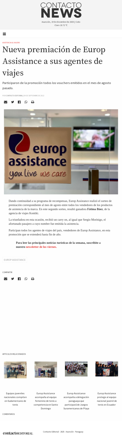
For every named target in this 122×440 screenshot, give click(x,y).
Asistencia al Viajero (11, 43)
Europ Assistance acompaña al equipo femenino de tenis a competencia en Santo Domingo (46, 401)
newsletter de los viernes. (41, 246)
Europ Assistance (15, 259)
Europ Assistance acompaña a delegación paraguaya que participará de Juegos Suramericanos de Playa (76, 401)
